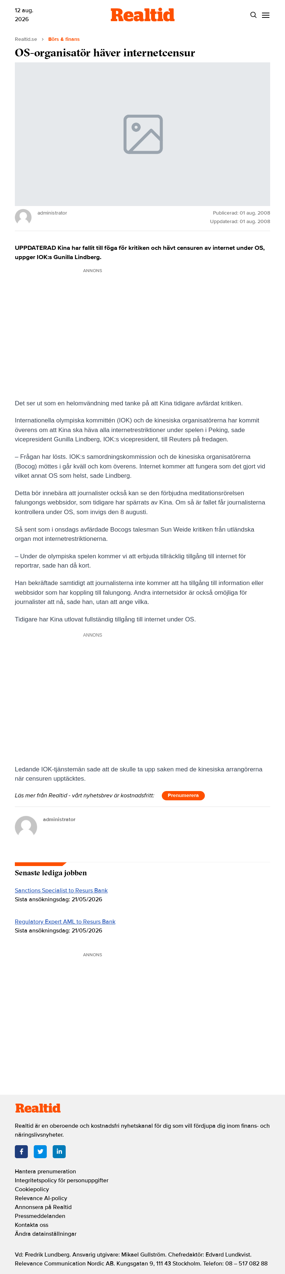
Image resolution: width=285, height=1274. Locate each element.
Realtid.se (26, 39)
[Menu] (265, 15)
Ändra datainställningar (45, 1234)
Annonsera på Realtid (43, 1207)
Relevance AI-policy (41, 1198)
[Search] (253, 15)
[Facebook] (21, 1151)
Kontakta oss (31, 1225)
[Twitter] (40, 1151)
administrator (59, 819)
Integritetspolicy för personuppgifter (61, 1180)
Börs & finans (64, 39)
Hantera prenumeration (45, 1171)
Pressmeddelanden (40, 1216)
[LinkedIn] (59, 1151)
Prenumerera (183, 795)
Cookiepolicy (32, 1189)
